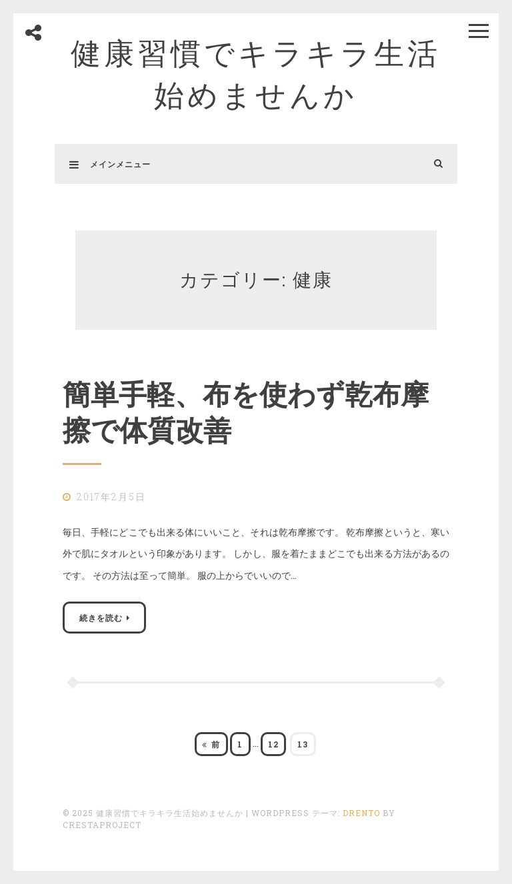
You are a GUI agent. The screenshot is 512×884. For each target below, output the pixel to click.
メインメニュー (110, 164)
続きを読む (101, 617)
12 (273, 747)
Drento (361, 812)
